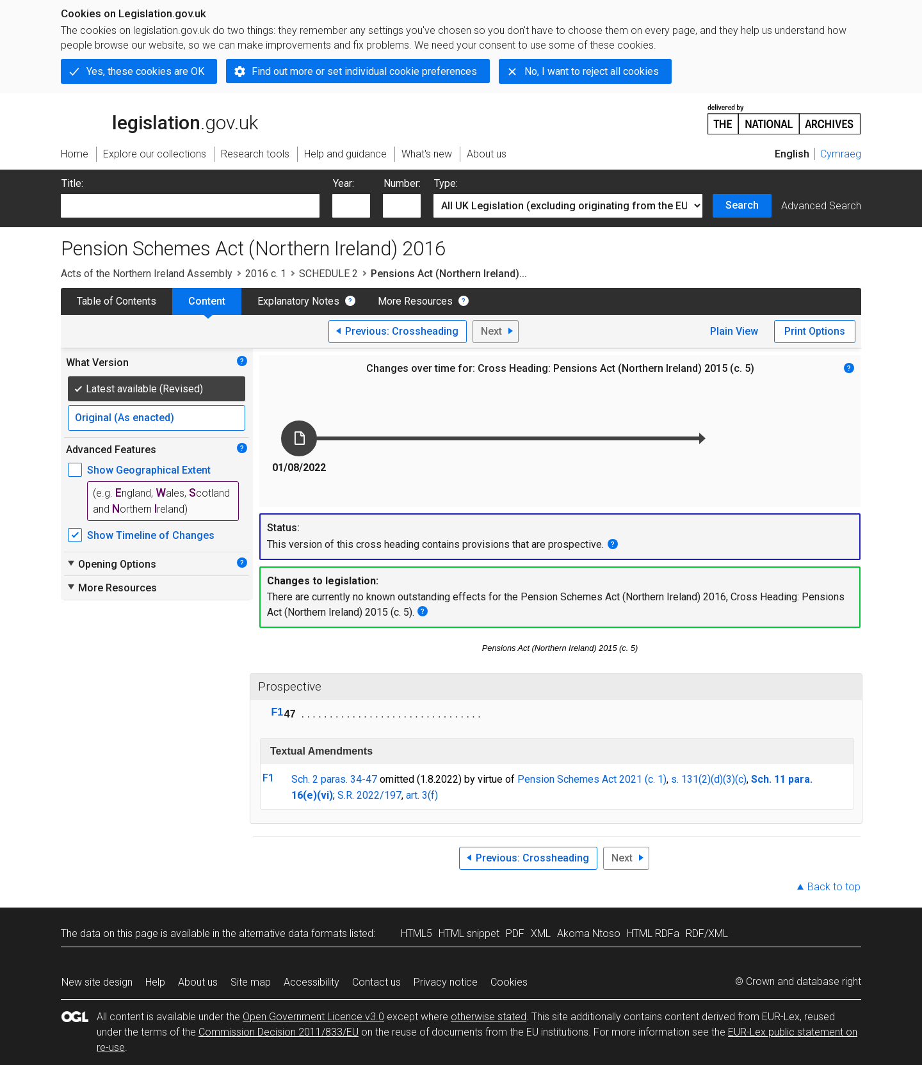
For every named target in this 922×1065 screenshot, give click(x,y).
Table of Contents (116, 301)
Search (742, 205)
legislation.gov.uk (159, 118)
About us (198, 982)
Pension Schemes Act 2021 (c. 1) (592, 779)
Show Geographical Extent (149, 470)
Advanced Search (821, 206)
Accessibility (311, 982)
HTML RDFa (653, 933)
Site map (250, 982)
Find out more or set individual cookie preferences (364, 71)
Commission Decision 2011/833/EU (278, 1032)
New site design (97, 982)
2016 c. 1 (265, 274)
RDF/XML (707, 933)
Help (155, 982)
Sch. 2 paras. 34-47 (334, 779)
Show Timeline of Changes (150, 535)
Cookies (509, 982)
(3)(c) (735, 779)
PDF (515, 933)
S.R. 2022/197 (369, 795)
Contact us (376, 982)
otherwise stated (488, 1017)
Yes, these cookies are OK (145, 71)
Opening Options (111, 563)
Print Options (814, 331)
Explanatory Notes (298, 301)
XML (541, 933)
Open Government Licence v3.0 (313, 1017)
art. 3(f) (422, 795)
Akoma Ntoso (588, 933)
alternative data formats (293, 933)
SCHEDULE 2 (328, 274)
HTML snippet (469, 933)
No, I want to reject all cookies (591, 71)
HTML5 (416, 933)
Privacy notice (446, 982)
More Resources (415, 301)
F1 (277, 712)
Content (206, 301)
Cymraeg (840, 154)
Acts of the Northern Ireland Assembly (146, 274)
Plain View (734, 331)
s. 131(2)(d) (697, 779)
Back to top (834, 887)
